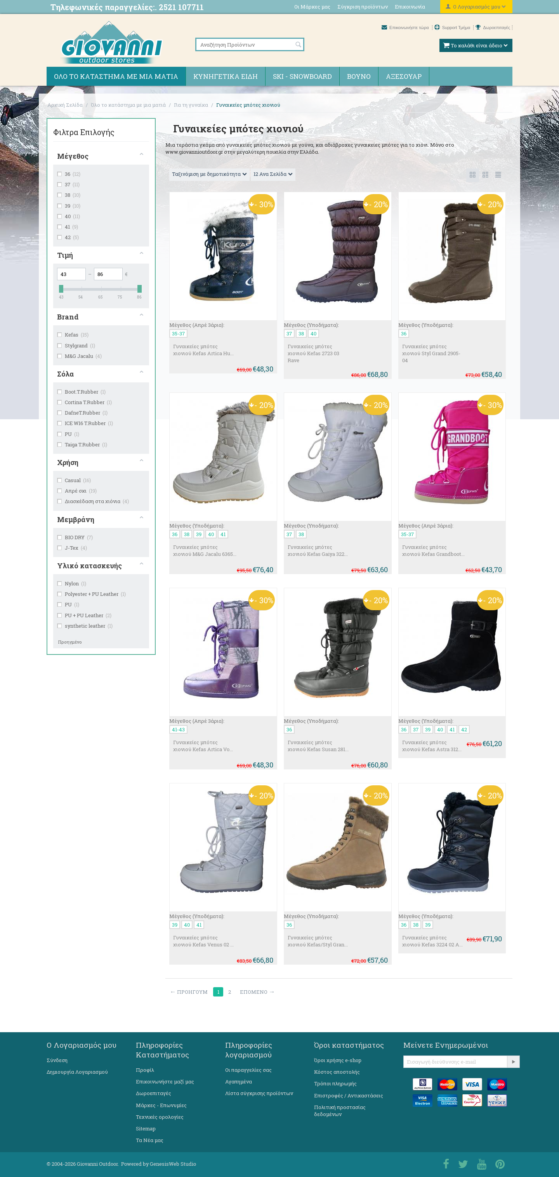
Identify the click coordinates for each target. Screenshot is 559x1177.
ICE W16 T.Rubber (85, 423)
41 (67, 226)
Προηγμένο (70, 642)
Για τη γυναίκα (191, 104)
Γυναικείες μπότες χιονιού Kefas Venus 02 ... (203, 941)
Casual (74, 480)
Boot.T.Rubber (81, 391)
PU (68, 434)
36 (68, 173)
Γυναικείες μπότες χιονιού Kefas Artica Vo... (203, 746)
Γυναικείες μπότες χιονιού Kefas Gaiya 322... (318, 550)
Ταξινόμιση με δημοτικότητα (209, 173)
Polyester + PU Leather (91, 593)
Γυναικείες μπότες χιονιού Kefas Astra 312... (432, 746)
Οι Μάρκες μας (312, 6)
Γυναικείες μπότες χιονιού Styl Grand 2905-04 (431, 353)
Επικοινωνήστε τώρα (406, 27)
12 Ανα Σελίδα (273, 173)
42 (68, 237)
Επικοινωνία (410, 6)
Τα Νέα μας (149, 1140)
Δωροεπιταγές (493, 27)
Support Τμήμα (453, 27)
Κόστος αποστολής (337, 1071)
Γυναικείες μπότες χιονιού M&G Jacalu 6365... (204, 550)
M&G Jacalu (79, 355)
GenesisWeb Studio (173, 1163)
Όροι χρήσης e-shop (337, 1060)
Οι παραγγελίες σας (248, 1069)
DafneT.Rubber (82, 412)
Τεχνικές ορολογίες (160, 1116)
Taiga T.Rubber (82, 444)
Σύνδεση (57, 1060)
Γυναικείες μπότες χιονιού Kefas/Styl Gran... (318, 941)
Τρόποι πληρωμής (335, 1083)
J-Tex (72, 547)
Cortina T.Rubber (84, 402)
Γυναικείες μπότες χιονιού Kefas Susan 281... (318, 746)
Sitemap (146, 1128)
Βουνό (359, 76)
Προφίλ (145, 1069)
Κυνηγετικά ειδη (225, 76)
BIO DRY (75, 537)
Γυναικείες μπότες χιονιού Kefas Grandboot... (433, 550)
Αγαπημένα (238, 1081)
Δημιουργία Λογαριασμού (77, 1071)
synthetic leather (85, 625)
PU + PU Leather (84, 615)
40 (68, 216)
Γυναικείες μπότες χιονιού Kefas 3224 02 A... (432, 941)
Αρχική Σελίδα (65, 104)
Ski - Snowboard (302, 76)
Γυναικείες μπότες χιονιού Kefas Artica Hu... (203, 350)
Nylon (71, 583)
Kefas (73, 334)
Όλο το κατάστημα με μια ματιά (116, 76)
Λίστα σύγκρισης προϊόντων (259, 1093)
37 (68, 184)
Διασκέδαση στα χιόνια (93, 501)
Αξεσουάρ (404, 76)
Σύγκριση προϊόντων (362, 6)
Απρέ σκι (77, 490)
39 (68, 205)
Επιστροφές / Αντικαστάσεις (348, 1095)
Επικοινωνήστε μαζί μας (165, 1081)
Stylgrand (76, 345)
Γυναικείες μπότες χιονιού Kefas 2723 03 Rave (313, 353)
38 (68, 194)
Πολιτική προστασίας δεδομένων (340, 1111)
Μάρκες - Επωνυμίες (161, 1105)
